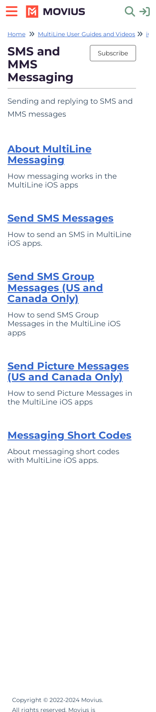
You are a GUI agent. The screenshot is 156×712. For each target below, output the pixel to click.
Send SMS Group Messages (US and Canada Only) (55, 287)
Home (16, 34)
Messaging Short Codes (69, 435)
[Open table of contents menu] (14, 10)
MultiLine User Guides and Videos (86, 34)
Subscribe (113, 53)
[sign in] (144, 11)
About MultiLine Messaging (49, 154)
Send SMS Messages (60, 218)
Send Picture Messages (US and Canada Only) (68, 371)
